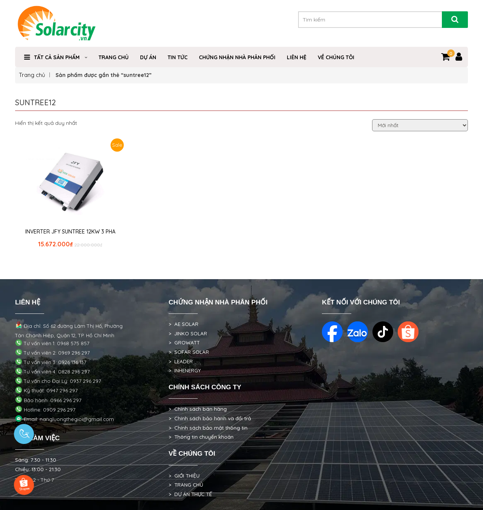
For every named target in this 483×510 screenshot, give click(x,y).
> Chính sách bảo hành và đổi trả (210, 418)
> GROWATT (184, 342)
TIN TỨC (178, 57)
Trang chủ (32, 74)
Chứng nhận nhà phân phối (237, 57)
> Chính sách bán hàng (198, 409)
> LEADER (181, 361)
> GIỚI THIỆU (184, 476)
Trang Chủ (113, 57)
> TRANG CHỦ (186, 485)
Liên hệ (296, 57)
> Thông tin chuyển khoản (201, 437)
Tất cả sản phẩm (57, 57)
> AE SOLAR (183, 324)
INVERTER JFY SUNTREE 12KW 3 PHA (70, 231)
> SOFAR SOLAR (189, 352)
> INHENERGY (185, 370)
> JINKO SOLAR (188, 333)
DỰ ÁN (148, 57)
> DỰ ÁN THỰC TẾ (190, 494)
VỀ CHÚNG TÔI (336, 57)
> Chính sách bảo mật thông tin (208, 428)
